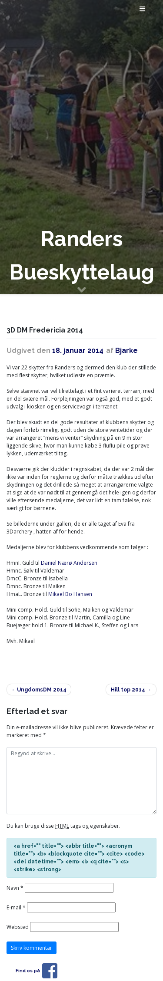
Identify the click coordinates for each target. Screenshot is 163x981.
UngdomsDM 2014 (42, 690)
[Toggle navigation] (143, 10)
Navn (15, 888)
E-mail (16, 907)
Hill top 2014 (128, 690)
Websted (18, 927)
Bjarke (126, 350)
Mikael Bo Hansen (70, 594)
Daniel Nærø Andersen (69, 562)
